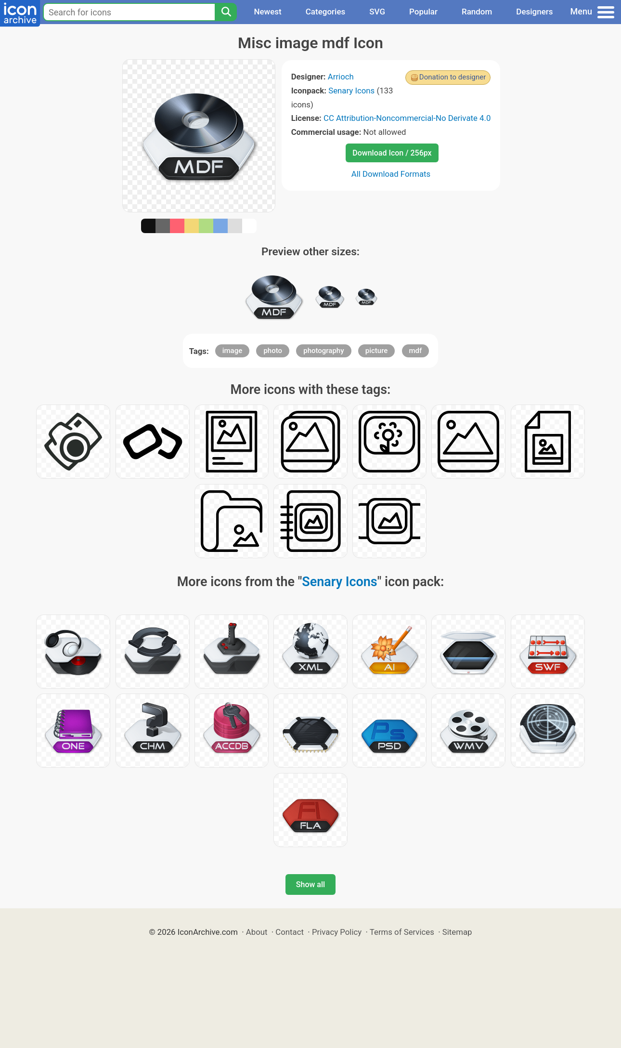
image (232, 350)
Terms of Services (402, 932)
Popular (423, 11)
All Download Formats (391, 174)
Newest (267, 11)
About (257, 932)
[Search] (226, 12)
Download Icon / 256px (391, 152)
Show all (310, 884)
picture (376, 350)
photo (272, 350)
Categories (326, 11)
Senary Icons (351, 90)
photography (323, 350)
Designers (534, 11)
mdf (415, 350)
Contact (289, 932)
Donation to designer (452, 77)
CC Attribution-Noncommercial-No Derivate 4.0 (407, 118)
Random (477, 11)
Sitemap (457, 932)
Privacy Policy (337, 932)
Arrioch (341, 76)
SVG (377, 11)
